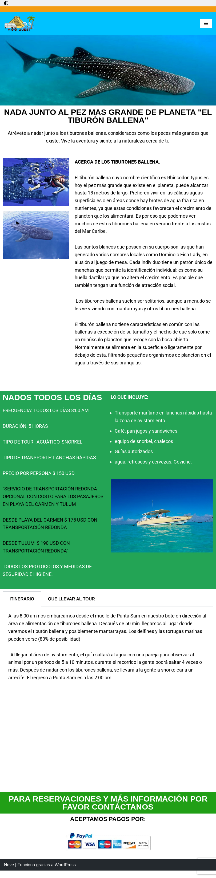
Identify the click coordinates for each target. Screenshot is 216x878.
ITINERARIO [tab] (22, 599)
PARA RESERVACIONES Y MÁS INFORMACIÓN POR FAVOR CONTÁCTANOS (108, 802)
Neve (9, 872)
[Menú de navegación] (206, 23)
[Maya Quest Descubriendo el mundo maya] (20, 23)
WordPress (65, 872)
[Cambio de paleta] (6, 3)
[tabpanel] (108, 651)
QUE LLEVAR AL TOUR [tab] (71, 599)
